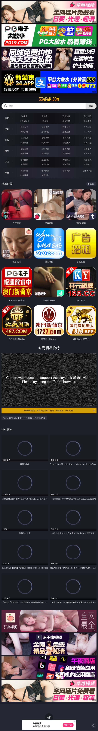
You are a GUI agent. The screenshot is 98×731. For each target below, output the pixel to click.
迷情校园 (24, 164)
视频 (7, 129)
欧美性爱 (87, 138)
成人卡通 (66, 138)
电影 (7, 139)
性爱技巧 (87, 164)
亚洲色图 (45, 149)
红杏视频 (24, 175)
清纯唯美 (45, 153)
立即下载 (68, 725)
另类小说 (45, 164)
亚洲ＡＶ (24, 127)
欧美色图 (66, 149)
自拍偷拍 (45, 127)
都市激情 (24, 159)
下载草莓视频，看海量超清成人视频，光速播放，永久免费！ (59, 410)
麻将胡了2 (24, 120)
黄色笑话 (66, 164)
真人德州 (45, 116)
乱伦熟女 (66, 142)
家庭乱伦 (45, 159)
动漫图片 (87, 149)
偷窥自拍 (24, 149)
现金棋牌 (66, 120)
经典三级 (45, 142)
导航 (7, 172)
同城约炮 (24, 170)
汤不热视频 (87, 170)
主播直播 (66, 131)
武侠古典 (87, 159)
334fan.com (49, 99)
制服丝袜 (24, 142)
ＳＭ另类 (87, 131)
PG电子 (24, 116)
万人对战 (66, 116)
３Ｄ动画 (87, 127)
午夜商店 (45, 170)
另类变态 (87, 142)
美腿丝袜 (24, 153)
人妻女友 (66, 159)
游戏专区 (87, 116)
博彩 (7, 118)
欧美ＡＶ (66, 127)
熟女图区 (66, 153)
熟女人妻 (24, 131)
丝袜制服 (45, 131)
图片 (7, 150)
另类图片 (87, 153)
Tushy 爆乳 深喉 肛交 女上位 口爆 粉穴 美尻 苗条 (24, 418)
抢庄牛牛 (87, 120)
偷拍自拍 (45, 138)
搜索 (91, 106)
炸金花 (45, 120)
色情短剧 (45, 175)
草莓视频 (66, 170)
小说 (7, 161)
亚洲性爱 (24, 138)
